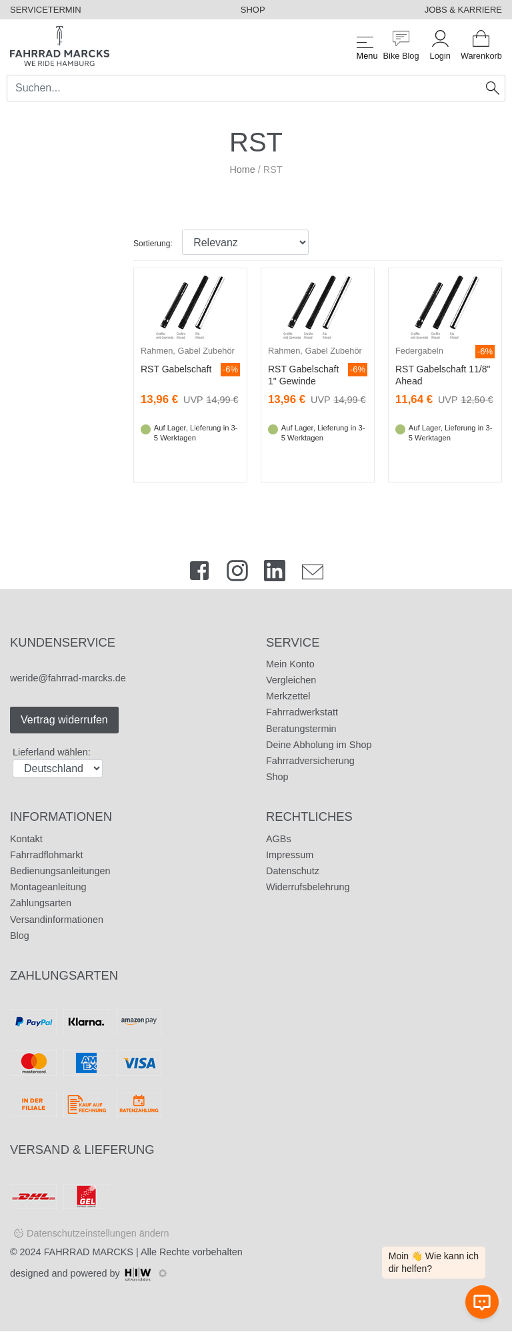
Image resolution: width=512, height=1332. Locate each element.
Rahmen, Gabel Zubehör (188, 351)
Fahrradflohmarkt (46, 855)
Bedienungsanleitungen (60, 871)
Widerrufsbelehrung (308, 887)
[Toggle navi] (365, 45)
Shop (277, 776)
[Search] (244, 88)
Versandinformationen (56, 919)
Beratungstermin (301, 728)
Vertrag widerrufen (64, 719)
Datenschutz (292, 871)
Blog (19, 935)
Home (242, 169)
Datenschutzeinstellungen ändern (98, 1233)
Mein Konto (290, 664)
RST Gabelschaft (176, 369)
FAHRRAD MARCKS (88, 1252)
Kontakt (26, 839)
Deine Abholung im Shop (318, 744)
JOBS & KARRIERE (463, 10)
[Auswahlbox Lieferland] (58, 768)
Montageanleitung (48, 887)
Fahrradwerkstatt (302, 712)
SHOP (253, 10)
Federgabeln (419, 351)
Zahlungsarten (40, 903)
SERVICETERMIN (45, 10)
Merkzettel (288, 696)
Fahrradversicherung (310, 760)
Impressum (289, 855)
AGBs (278, 839)
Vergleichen (291, 680)
